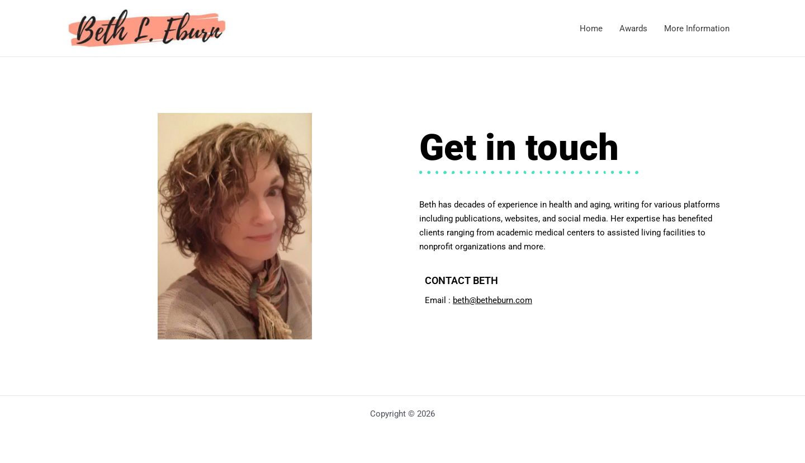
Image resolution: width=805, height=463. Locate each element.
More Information (697, 28)
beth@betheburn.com (492, 300)
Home (591, 28)
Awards (633, 28)
